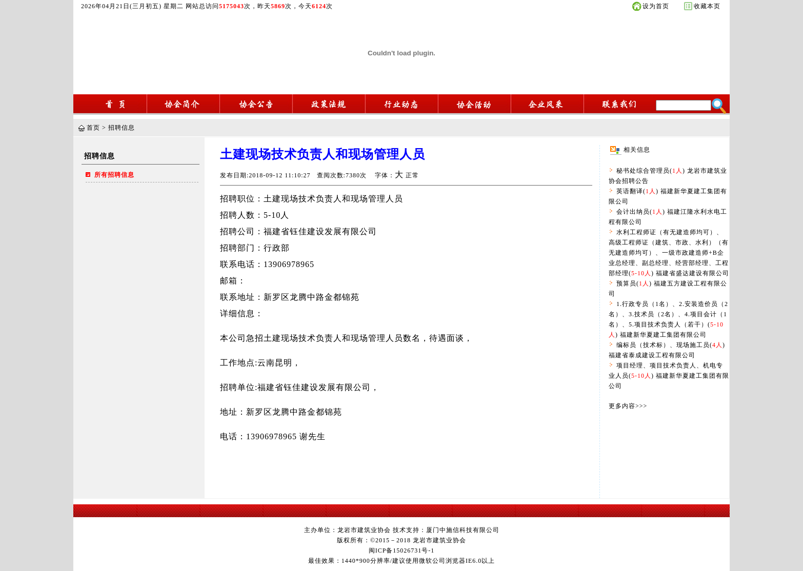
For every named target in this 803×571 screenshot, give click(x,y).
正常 (412, 175)
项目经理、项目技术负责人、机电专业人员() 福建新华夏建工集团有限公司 (669, 376)
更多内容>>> (628, 406)
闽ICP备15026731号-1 (402, 550)
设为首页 (656, 6)
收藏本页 (707, 6)
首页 (93, 127)
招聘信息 (121, 127)
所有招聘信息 (114, 174)
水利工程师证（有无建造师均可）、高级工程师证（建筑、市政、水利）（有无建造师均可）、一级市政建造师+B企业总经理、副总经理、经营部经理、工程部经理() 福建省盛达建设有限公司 (669, 253)
